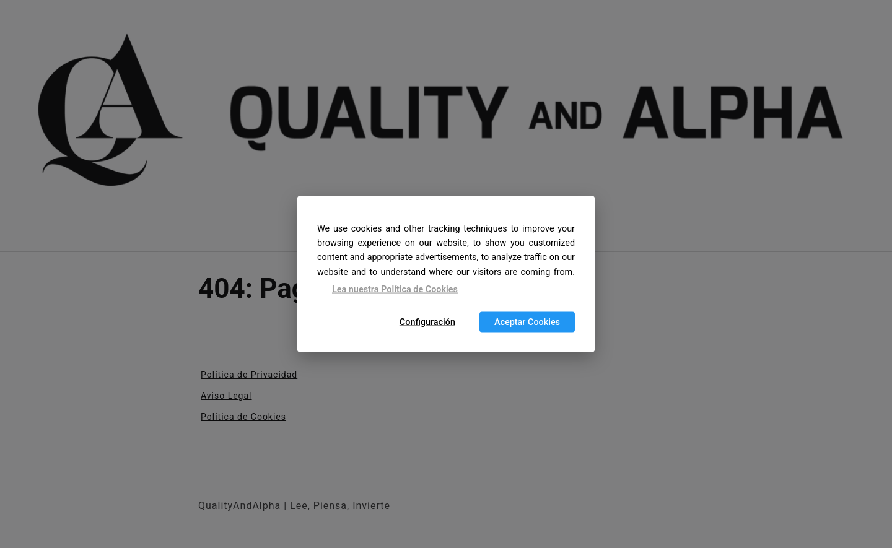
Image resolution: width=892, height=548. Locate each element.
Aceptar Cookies (527, 322)
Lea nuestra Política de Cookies (395, 289)
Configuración (427, 322)
